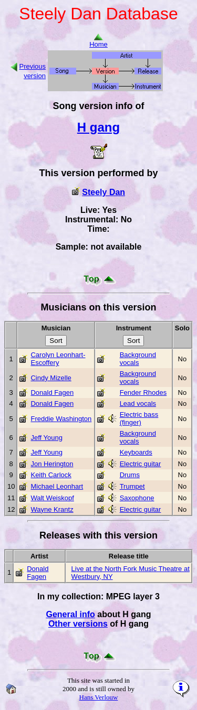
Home (98, 41)
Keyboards (136, 452)
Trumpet (132, 486)
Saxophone (137, 498)
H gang (98, 127)
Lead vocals (138, 403)
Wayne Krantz (51, 509)
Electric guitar (140, 464)
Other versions (78, 623)
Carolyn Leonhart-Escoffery (57, 359)
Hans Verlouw (98, 697)
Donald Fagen (52, 392)
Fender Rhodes (143, 392)
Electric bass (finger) (139, 418)
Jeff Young (46, 438)
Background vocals (138, 359)
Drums (130, 475)
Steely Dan (103, 192)
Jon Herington (51, 464)
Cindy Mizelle (50, 378)
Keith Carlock (50, 475)
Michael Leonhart (56, 486)
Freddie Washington (60, 419)
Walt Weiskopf (52, 498)
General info (70, 614)
